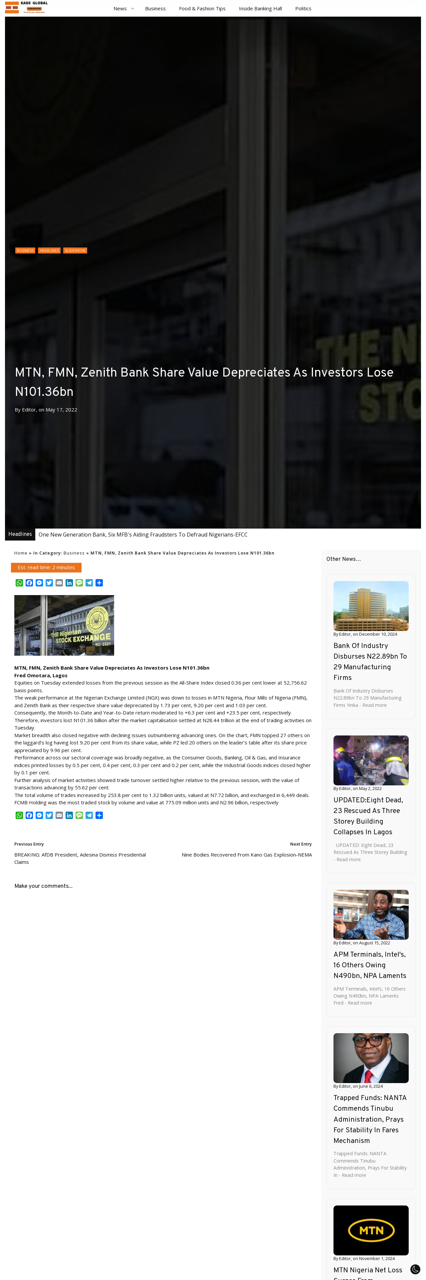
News (120, 8)
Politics (303, 8)
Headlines (49, 250)
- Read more (372, 705)
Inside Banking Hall (260, 8)
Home (21, 553)
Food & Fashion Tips (202, 8)
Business (155, 8)
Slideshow (75, 250)
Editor (29, 409)
